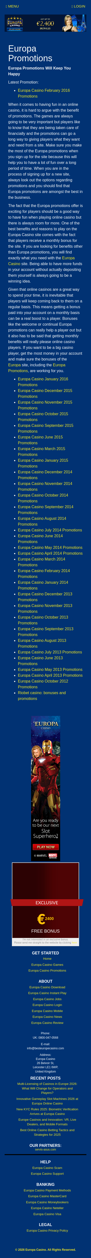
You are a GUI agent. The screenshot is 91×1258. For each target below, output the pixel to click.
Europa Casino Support (47, 1173)
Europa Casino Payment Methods (47, 1190)
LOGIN (78, 6)
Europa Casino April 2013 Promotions (50, 675)
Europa (14, 365)
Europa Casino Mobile (47, 1011)
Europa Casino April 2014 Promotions (50, 553)
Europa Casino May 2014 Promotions (50, 547)
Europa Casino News (47, 1017)
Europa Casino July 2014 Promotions (50, 530)
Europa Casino (35, 1249)
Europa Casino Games (47, 965)
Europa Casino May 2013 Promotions (50, 669)
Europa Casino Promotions (47, 970)
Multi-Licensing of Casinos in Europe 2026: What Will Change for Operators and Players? (47, 1088)
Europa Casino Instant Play (47, 993)
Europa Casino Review (47, 1023)
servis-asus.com (45, 1149)
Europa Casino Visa (47, 1214)
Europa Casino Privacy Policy (47, 1230)
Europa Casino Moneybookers (47, 1202)
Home (47, 958)
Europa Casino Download (47, 987)
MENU (12, 6)
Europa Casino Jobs (47, 999)
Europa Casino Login (47, 1005)
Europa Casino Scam (47, 1168)
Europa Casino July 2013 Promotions (50, 652)
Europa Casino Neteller (47, 1208)
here (74, 942)
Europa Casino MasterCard (47, 1196)
